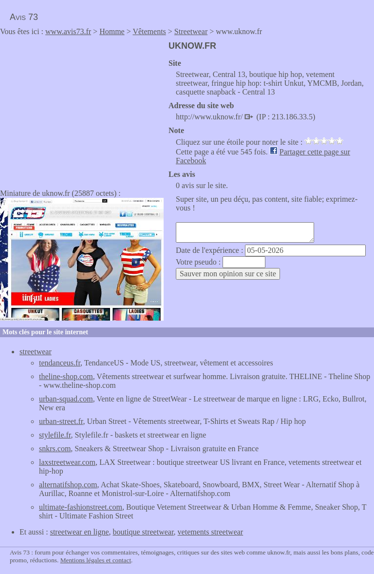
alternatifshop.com (68, 484)
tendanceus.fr (59, 363)
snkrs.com (55, 448)
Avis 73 (24, 17)
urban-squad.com (66, 399)
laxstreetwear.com (67, 462)
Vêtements (149, 31)
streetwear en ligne (79, 532)
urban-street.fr (61, 421)
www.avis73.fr (68, 31)
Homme (112, 31)
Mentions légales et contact (95, 560)
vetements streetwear (210, 532)
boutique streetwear (143, 532)
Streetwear (190, 31)
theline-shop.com (66, 376)
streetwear (35, 351)
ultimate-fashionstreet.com (80, 507)
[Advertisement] (82, 109)
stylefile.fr (55, 435)
